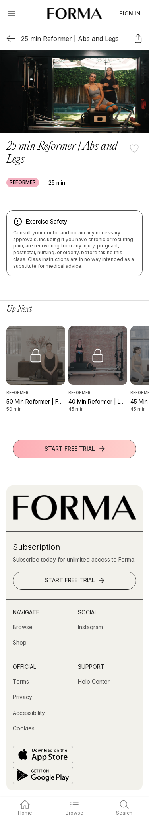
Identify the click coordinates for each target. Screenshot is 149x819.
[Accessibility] (29, 713)
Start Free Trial (75, 449)
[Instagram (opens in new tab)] (90, 627)
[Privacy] (22, 697)
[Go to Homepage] (74, 518)
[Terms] (21, 682)
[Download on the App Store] (43, 754)
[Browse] (23, 627)
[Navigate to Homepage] (74, 13)
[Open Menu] (11, 13)
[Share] (138, 38)
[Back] (10, 38)
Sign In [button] (130, 13)
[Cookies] (24, 728)
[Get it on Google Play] (43, 775)
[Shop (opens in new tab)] (20, 643)
